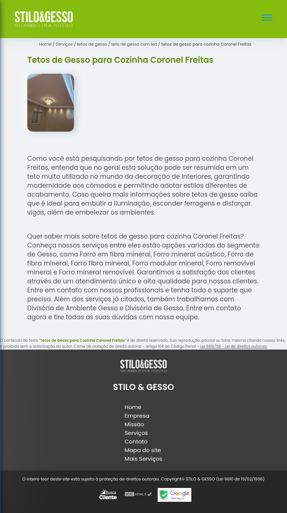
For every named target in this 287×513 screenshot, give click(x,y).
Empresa (137, 416)
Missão (134, 424)
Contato (136, 441)
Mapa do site (143, 450)
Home (133, 407)
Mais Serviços (144, 459)
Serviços (136, 433)
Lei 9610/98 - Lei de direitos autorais (233, 346)
